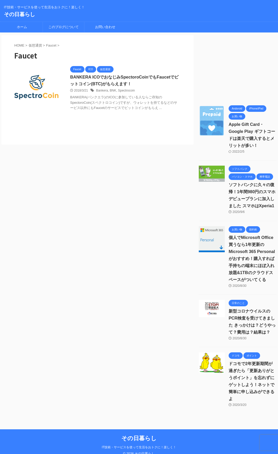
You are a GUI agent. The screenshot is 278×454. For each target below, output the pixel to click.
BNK (112, 91)
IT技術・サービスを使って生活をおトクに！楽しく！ (139, 440)
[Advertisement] (238, 67)
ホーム (22, 27)
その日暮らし (19, 14)
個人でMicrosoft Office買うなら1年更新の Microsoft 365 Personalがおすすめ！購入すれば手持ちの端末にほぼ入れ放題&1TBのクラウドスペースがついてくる (251, 258)
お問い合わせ (105, 27)
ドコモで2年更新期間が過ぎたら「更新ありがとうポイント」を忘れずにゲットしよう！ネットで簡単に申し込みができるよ (253, 377)
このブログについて (63, 27)
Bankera (102, 91)
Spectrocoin (125, 91)
